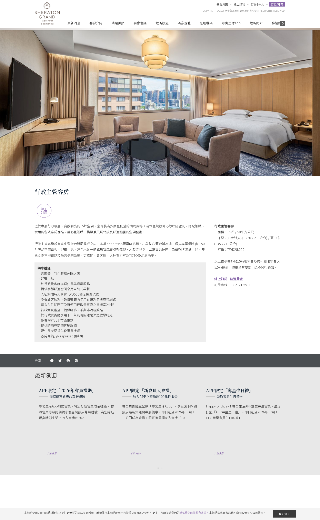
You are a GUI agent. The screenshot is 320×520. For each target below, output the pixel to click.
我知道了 (284, 514)
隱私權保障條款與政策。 (194, 512)
